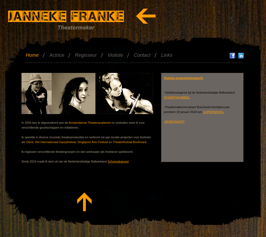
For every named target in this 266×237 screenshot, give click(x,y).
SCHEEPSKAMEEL (177, 97)
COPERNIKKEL (213, 112)
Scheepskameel (117, 161)
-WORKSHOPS (174, 121)
